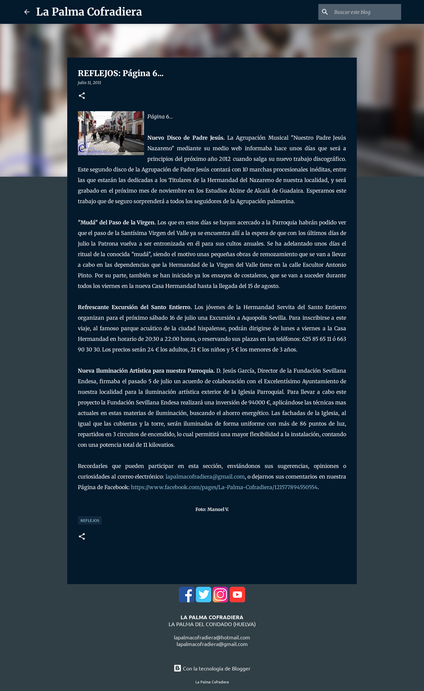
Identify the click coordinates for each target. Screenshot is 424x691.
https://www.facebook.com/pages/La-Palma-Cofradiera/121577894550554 (224, 487)
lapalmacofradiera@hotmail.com (212, 637)
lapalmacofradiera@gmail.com (205, 476)
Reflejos (89, 520)
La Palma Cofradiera (89, 12)
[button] (82, 96)
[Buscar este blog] (366, 12)
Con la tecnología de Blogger (212, 668)
